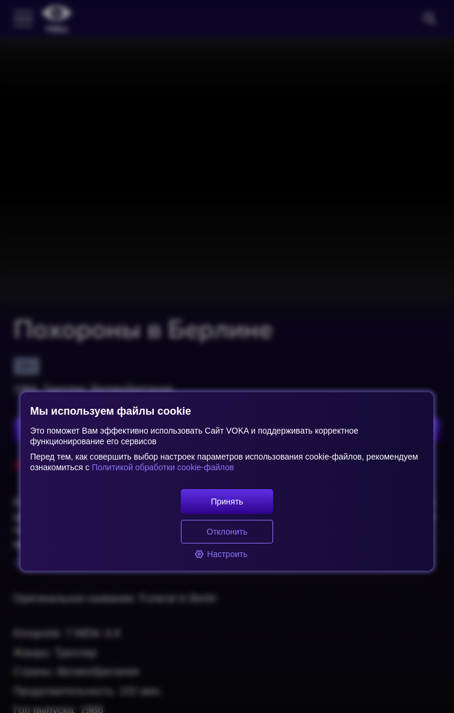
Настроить (220, 554)
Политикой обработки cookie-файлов (161, 467)
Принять (227, 501)
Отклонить (227, 531)
